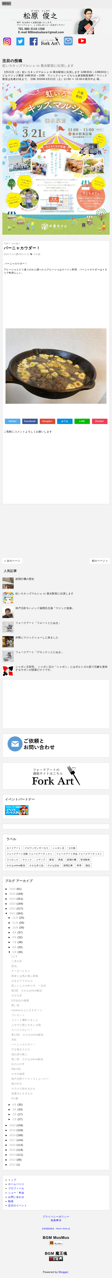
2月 (15, 1114)
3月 (15, 1109)
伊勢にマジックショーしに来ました (36, 637)
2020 (13, 1125)
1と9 (14, 956)
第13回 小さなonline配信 (27, 1034)
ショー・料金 (16, 1192)
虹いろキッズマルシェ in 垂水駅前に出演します (38, 65)
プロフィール (16, 1188)
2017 (13, 1140)
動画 (11, 1201)
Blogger (63, 1272)
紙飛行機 (71, 859)
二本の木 (16, 961)
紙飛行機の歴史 (24, 579)
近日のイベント (17, 1205)
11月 (15, 922)
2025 (13, 893)
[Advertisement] (56, 300)
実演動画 (85, 859)
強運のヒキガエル (22, 1093)
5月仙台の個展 (20, 1000)
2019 (13, 1130)
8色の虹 (16, 1069)
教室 (51, 859)
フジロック (12, 859)
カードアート (14, 848)
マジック (27, 859)
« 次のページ (12, 560)
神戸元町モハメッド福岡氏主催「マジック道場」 (44, 608)
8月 (15, 937)
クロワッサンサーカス (36, 848)
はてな (64, 421)
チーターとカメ (20, 971)
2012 (13, 1164)
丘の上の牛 (18, 1064)
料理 (79, 865)
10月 (15, 927)
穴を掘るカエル (20, 1049)
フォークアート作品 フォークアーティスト (79, 854)
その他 (71, 848)
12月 (15, 917)
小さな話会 (53, 865)
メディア (40, 859)
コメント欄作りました (24, 1020)
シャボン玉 (58, 848)
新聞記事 (68, 865)
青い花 (15, 1005)
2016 (13, 1145)
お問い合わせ (16, 1197)
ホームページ (16, 1184)
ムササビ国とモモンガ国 (26, 1025)
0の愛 (14, 1098)
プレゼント (18, 1015)
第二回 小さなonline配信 (27, 1059)
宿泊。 (15, 966)
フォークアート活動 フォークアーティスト (29, 854)
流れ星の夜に (19, 1054)
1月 (15, 1119)
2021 (13, 913)
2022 (13, 908)
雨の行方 (16, 1083)
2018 (13, 1135)
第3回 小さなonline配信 (28, 990)
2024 (13, 899)
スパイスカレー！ (22, 1030)
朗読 (88, 865)
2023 (13, 903)
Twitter (12, 421)
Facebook (30, 421)
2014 (13, 1154)
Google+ (47, 421)
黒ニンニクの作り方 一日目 (28, 985)
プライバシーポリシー (56, 1216)
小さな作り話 (36, 865)
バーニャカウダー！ (23, 1044)
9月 (15, 932)
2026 (13, 889)
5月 (15, 952)
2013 (13, 1159)
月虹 (14, 1039)
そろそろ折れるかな (23, 1088)
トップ (12, 1180)
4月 (15, 1104)
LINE (82, 421)
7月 (15, 942)
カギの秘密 (18, 1074)
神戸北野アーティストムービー (30, 1079)
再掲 (60, 859)
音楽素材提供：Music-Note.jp (56, 1229)
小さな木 (16, 995)
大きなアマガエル (22, 981)
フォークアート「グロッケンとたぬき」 (39, 652)
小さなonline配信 (16, 865)
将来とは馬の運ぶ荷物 (24, 976)
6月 (15, 947)
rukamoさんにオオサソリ (26, 1010)
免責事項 (56, 1220)
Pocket (99, 421)
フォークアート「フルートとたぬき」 (38, 623)
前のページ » (100, 560)
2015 (13, 1150)
